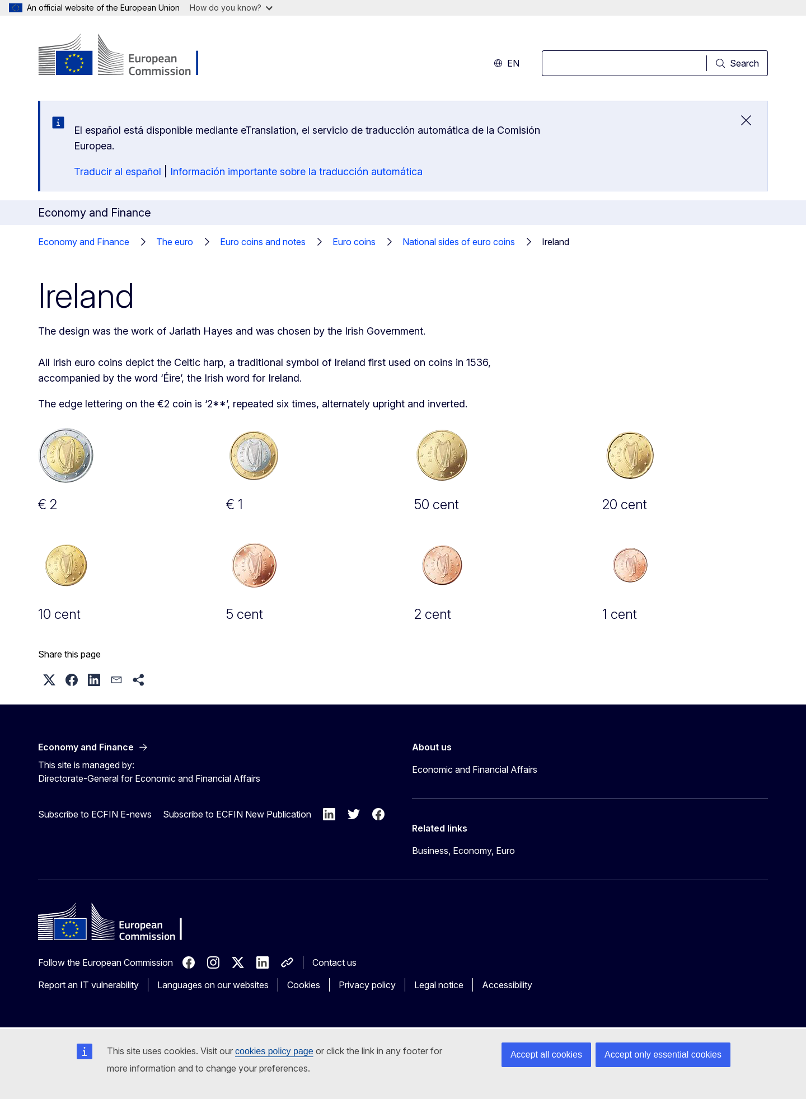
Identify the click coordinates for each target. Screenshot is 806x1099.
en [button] (506, 63)
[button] (49, 680)
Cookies (303, 984)
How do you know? (231, 7)
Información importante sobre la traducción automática (296, 171)
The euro (174, 241)
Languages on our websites (213, 984)
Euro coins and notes (263, 241)
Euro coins (354, 241)
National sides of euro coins (458, 241)
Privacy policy (367, 984)
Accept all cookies (546, 1054)
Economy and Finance (83, 241)
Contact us (334, 962)
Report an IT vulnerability (88, 984)
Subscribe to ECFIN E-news (95, 814)
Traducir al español (117, 171)
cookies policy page (274, 1051)
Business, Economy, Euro (463, 850)
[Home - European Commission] (128, 56)
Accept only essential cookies (662, 1054)
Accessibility (507, 984)
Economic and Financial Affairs (474, 769)
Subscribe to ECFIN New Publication (237, 814)
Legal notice (438, 984)
